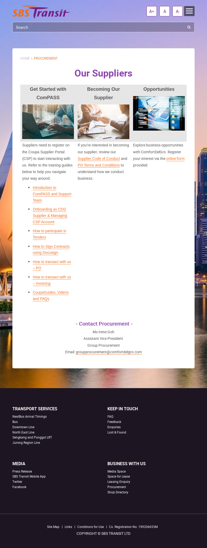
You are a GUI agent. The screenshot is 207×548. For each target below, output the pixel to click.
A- (178, 11)
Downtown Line (23, 427)
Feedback (114, 422)
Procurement (116, 487)
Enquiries (114, 427)
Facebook (19, 487)
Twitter (17, 481)
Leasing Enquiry (118, 481)
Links (68, 527)
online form (175, 158)
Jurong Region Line (26, 442)
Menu (189, 10)
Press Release (22, 471)
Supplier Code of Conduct (99, 158)
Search (189, 27)
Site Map (53, 527)
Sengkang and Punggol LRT (32, 437)
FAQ (110, 416)
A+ (151, 11)
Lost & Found (116, 432)
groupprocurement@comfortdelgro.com (109, 351)
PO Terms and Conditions (99, 165)
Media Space (116, 471)
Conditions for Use (90, 527)
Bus (15, 422)
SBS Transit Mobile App (29, 476)
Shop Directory (117, 492)
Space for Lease (118, 476)
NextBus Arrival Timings (29, 416)
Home (25, 58)
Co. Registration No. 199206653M (133, 527)
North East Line (23, 432)
